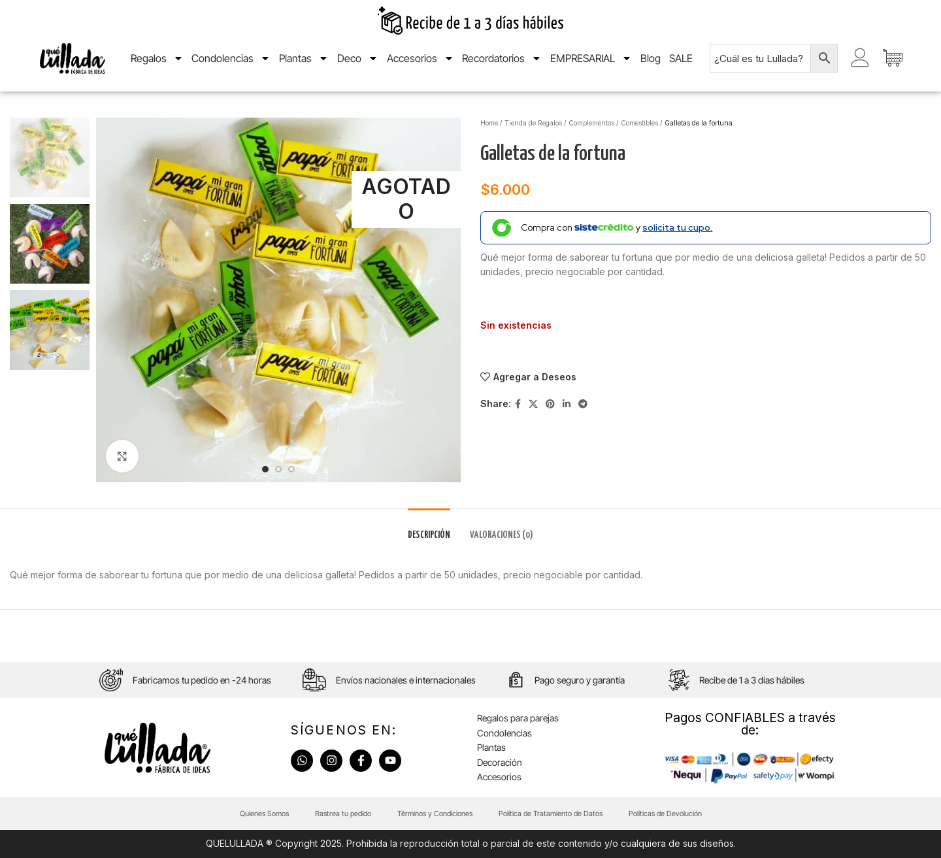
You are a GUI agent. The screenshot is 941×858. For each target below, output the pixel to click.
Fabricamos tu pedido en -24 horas (202, 679)
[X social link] (533, 404)
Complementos (591, 123)
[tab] (429, 528)
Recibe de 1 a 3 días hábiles (751, 679)
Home (489, 123)
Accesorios (420, 58)
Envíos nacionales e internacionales (406, 679)
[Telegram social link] (582, 404)
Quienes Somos (264, 813)
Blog (650, 58)
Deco (357, 58)
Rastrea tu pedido (343, 813)
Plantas (304, 58)
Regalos (157, 58)
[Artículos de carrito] (896, 58)
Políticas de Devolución (665, 813)
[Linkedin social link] (566, 404)
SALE (681, 58)
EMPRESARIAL (591, 58)
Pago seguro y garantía (580, 679)
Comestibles (639, 123)
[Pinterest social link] (550, 404)
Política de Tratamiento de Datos (551, 813)
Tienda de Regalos (533, 123)
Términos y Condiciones (434, 813)
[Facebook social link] (518, 404)
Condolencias (231, 58)
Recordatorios (502, 58)
